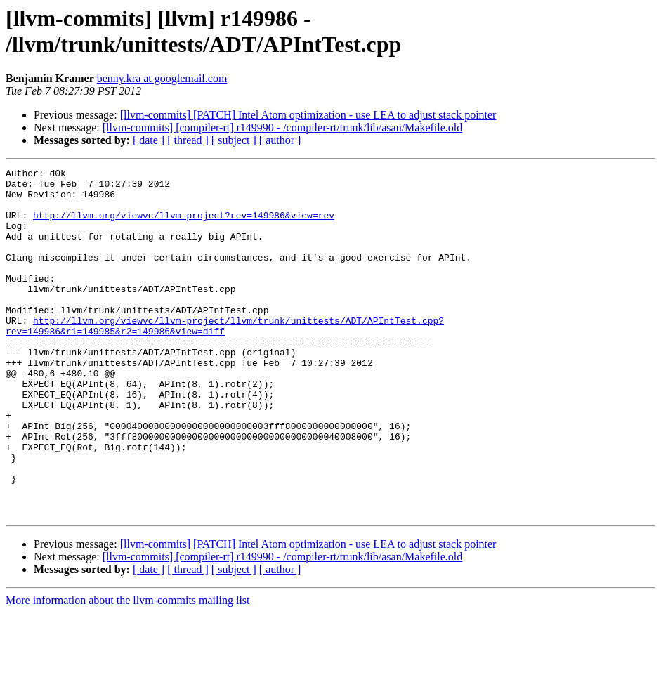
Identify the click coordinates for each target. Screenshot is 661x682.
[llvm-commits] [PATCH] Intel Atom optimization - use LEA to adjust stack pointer (308, 115)
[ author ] (280, 140)
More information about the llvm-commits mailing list (128, 670)
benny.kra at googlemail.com (162, 78)
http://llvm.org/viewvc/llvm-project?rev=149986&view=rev (183, 225)
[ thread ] (188, 140)
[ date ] (148, 140)
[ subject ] (233, 140)
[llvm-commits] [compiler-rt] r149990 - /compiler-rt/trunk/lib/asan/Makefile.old (283, 127)
